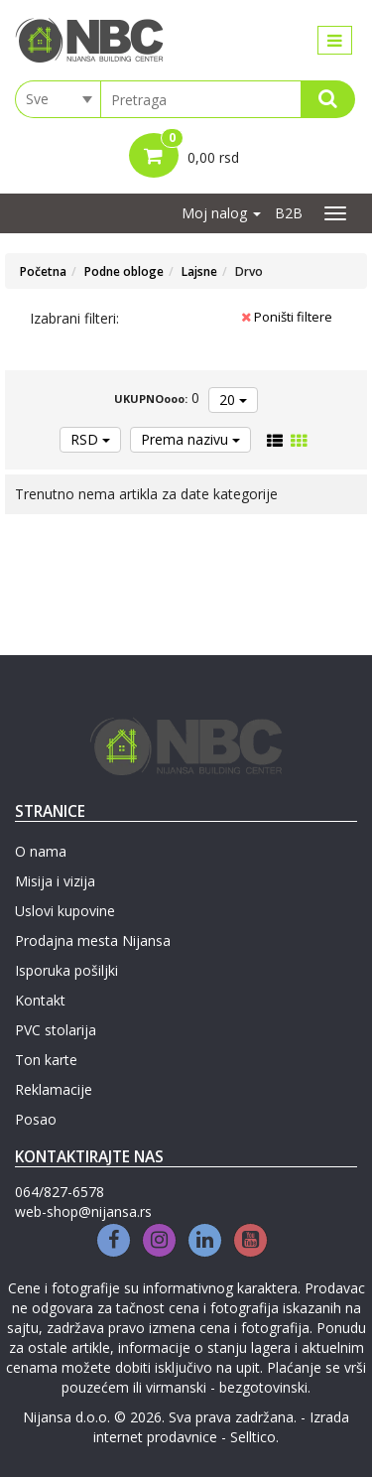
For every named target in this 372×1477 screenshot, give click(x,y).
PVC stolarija (55, 1029)
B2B (289, 212)
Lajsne (199, 271)
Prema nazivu (190, 439)
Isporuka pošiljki (66, 970)
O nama (40, 851)
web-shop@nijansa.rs (83, 1211)
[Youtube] (250, 1240)
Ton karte (46, 1059)
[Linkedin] (204, 1240)
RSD (90, 439)
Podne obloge (124, 271)
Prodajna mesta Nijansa (93, 940)
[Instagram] (159, 1240)
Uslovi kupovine (65, 910)
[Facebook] (113, 1240)
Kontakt (40, 1000)
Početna (43, 271)
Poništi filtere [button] (286, 317)
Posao (36, 1119)
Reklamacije (53, 1089)
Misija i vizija (55, 881)
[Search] (328, 99)
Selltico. (254, 1436)
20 (233, 399)
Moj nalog (221, 212)
